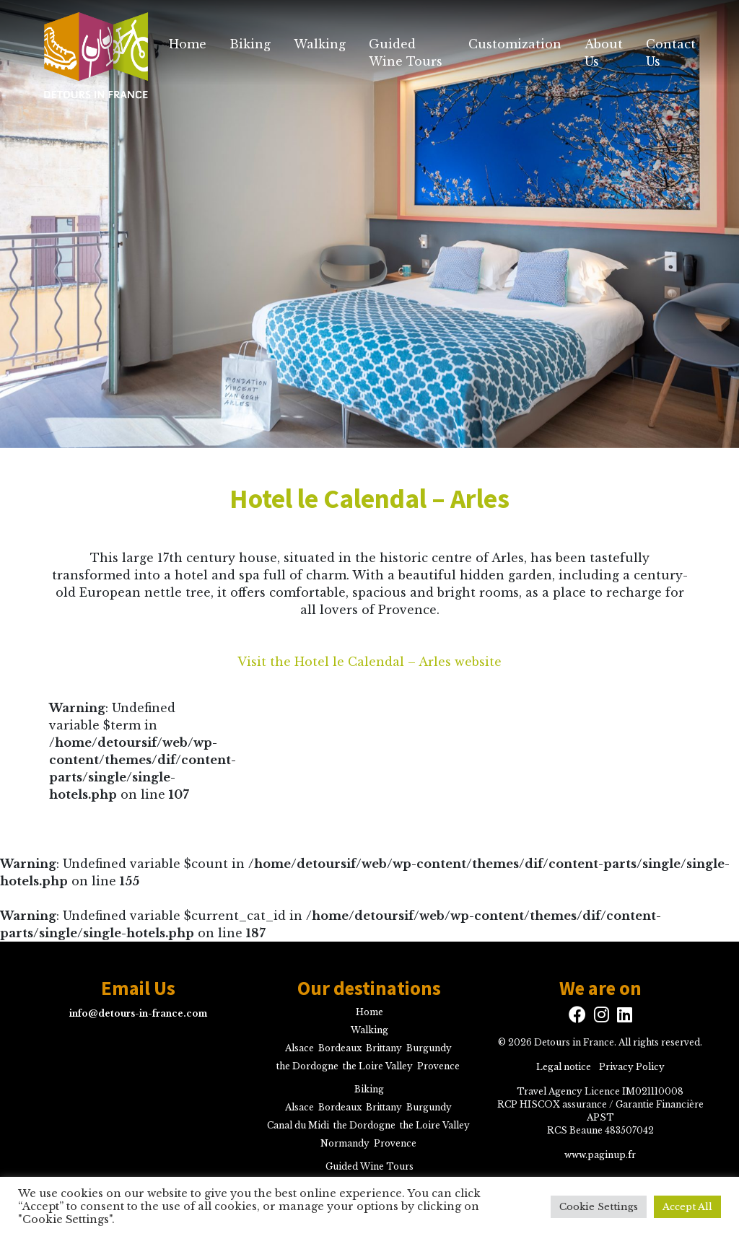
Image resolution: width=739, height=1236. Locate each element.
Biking (250, 44)
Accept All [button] (687, 1207)
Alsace (299, 1048)
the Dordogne (307, 1066)
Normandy (345, 1143)
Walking (320, 44)
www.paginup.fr (600, 1154)
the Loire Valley (378, 1066)
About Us (604, 53)
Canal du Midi (298, 1125)
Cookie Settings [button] (598, 1207)
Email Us (138, 987)
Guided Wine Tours (405, 53)
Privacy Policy (632, 1066)
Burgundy (429, 1048)
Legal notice (563, 1066)
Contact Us (671, 53)
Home (187, 44)
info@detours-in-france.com (138, 1013)
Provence (438, 1066)
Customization (514, 44)
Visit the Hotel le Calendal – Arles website (369, 661)
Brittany (384, 1048)
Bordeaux (340, 1048)
